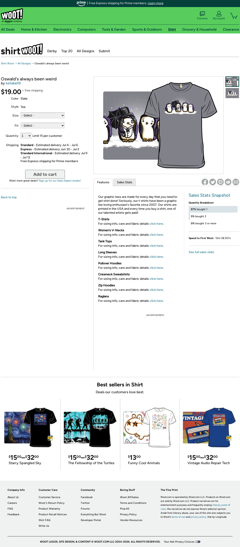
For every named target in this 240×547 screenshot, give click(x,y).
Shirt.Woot (22, 48)
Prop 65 (124, 508)
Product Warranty (49, 508)
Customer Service (49, 497)
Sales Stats (124, 182)
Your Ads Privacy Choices (179, 541)
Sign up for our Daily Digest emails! (60, 180)
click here (156, 224)
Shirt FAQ (44, 520)
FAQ (10, 508)
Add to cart (45, 174)
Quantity (12, 136)
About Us (13, 497)
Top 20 (66, 51)
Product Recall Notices (53, 514)
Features (103, 182)
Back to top (9, 197)
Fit (17, 126)
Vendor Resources (131, 520)
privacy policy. (198, 516)
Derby (52, 51)
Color (15, 98)
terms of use (178, 516)
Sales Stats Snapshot (209, 195)
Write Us (44, 525)
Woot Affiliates (129, 497)
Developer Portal (91, 520)
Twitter (85, 502)
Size (15, 115)
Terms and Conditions (133, 502)
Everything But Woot (93, 514)
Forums (202, 15)
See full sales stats (201, 252)
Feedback (13, 514)
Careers (12, 502)
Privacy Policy (128, 514)
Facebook (87, 497)
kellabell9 (13, 83)
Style (15, 107)
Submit (104, 51)
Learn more (155, 3)
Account (219, 15)
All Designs (85, 51)
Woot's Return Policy (51, 502)
